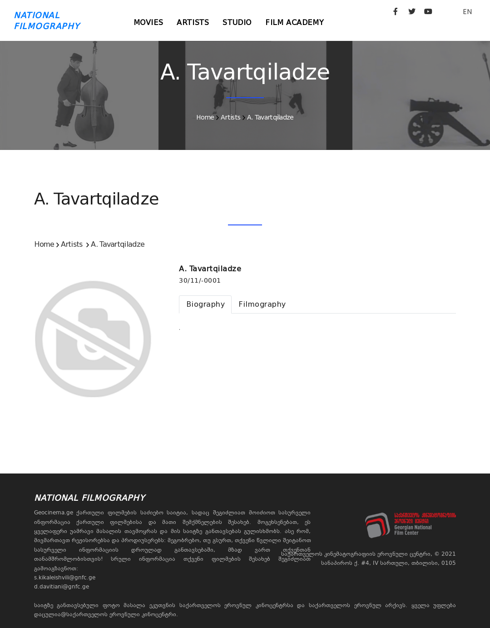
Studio (237, 22)
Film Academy (294, 22)
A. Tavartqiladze (270, 117)
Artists (193, 22)
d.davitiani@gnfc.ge (61, 586)
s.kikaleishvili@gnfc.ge (64, 577)
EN (467, 11)
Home (205, 117)
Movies (148, 22)
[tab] (205, 304)
